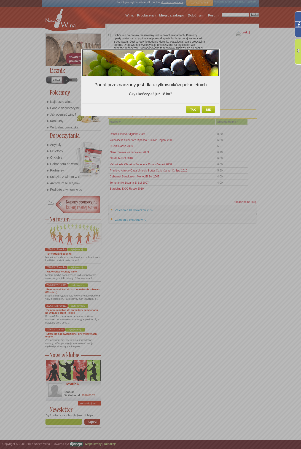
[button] (216, 62)
